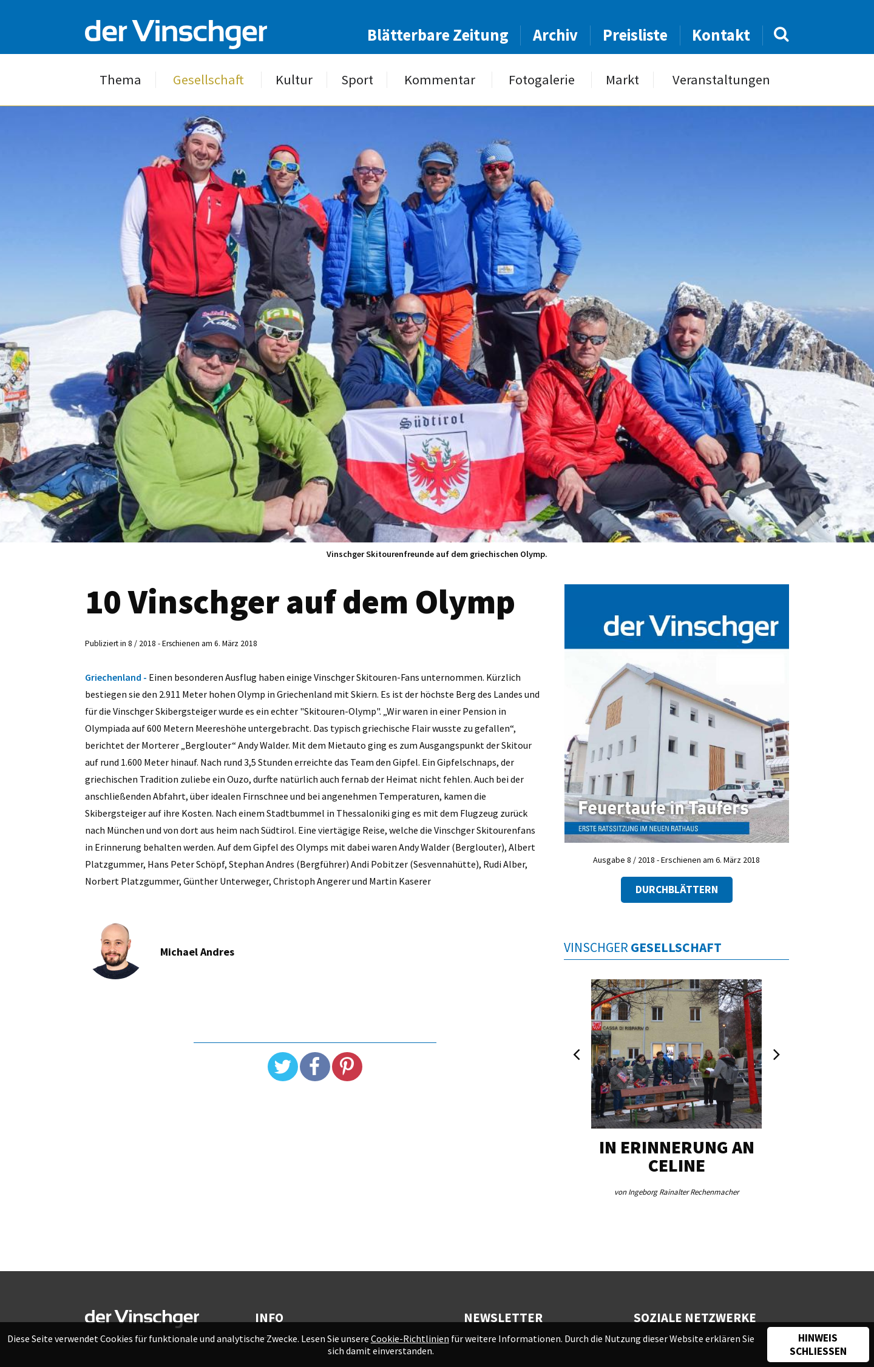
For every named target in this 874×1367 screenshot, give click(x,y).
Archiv (555, 35)
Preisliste (635, 35)
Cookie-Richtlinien (410, 1338)
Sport (357, 80)
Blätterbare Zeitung (438, 35)
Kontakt (721, 35)
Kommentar (439, 80)
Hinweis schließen (818, 1344)
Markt (622, 80)
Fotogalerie (542, 80)
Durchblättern (676, 889)
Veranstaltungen (721, 80)
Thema (120, 80)
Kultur (294, 80)
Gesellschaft (208, 80)
